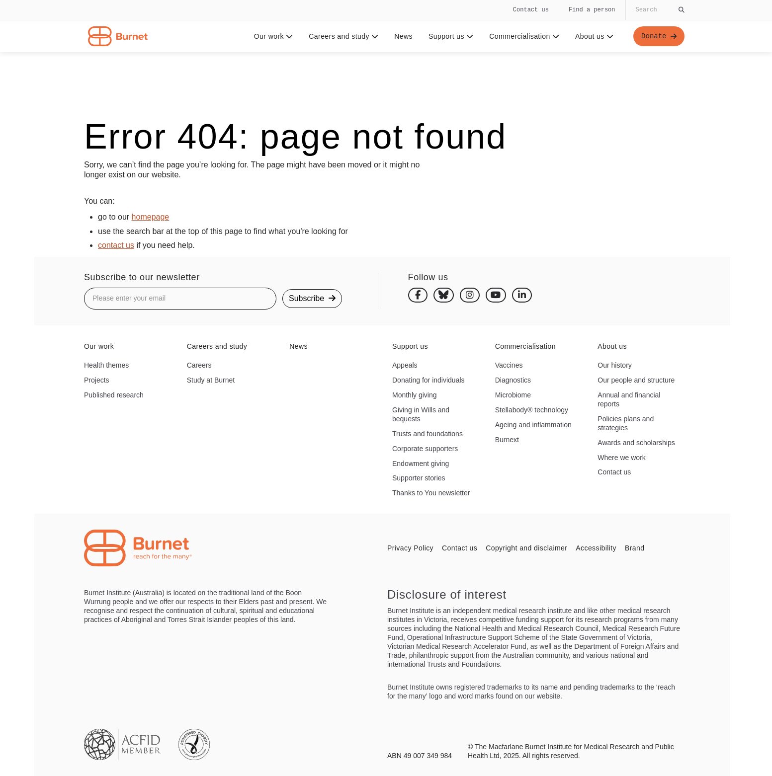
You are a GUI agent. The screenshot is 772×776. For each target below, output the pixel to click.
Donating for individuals (428, 380)
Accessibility (596, 547)
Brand (634, 547)
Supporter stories (418, 478)
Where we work (621, 458)
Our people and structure (636, 380)
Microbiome (513, 395)
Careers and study (343, 36)
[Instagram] (470, 295)
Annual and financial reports (629, 399)
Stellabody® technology (531, 410)
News (403, 36)
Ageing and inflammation (533, 425)
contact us (116, 245)
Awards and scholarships (636, 443)
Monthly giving (414, 395)
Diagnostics (513, 380)
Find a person (592, 9)
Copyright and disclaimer (526, 547)
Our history (614, 365)
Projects (96, 380)
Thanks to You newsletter (431, 493)
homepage (151, 217)
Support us (451, 36)
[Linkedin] (522, 295)
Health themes (106, 365)
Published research (114, 395)
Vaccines (509, 365)
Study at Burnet (211, 380)
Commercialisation (524, 36)
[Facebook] (418, 295)
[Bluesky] (443, 295)
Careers (199, 365)
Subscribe (312, 298)
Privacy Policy (410, 547)
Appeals (405, 365)
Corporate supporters (425, 449)
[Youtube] (496, 295)
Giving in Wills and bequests (420, 414)
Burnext (507, 440)
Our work (273, 36)
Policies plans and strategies (626, 423)
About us (594, 36)
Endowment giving (420, 463)
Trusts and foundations (427, 434)
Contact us (531, 9)
